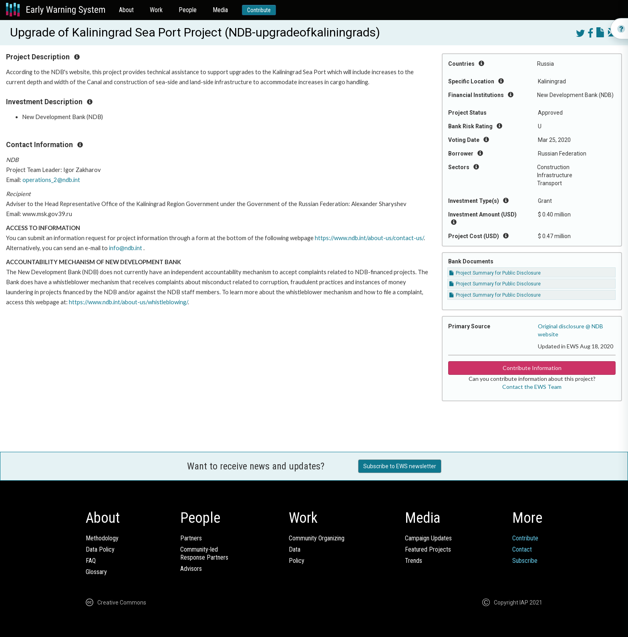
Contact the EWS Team (532, 386)
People (188, 10)
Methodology (102, 538)
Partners (191, 538)
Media (220, 10)
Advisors (191, 568)
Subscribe (524, 560)
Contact (522, 549)
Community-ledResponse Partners (204, 553)
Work (156, 10)
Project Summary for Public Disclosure (495, 273)
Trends (413, 560)
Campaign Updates (428, 538)
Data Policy (100, 549)
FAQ (91, 560)
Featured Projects (428, 549)
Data (294, 549)
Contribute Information (532, 367)
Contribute (259, 10)
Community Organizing (316, 538)
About (126, 10)
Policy (296, 560)
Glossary (96, 572)
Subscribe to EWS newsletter (399, 466)
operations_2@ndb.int (51, 179)
